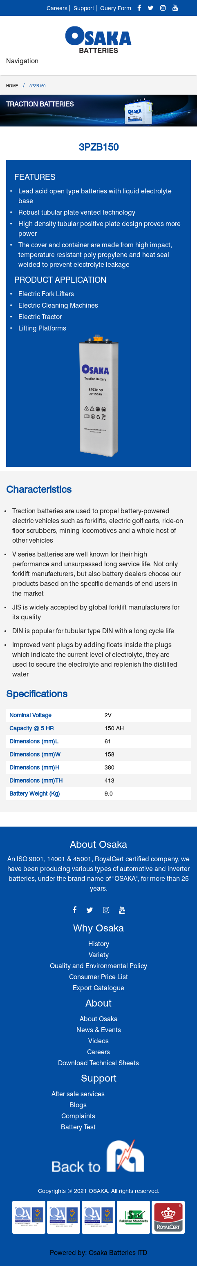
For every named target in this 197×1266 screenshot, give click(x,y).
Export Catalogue (98, 988)
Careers (57, 8)
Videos (98, 1041)
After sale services (78, 1094)
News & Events (98, 1030)
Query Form (115, 8)
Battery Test (78, 1127)
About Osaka (99, 1019)
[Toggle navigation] (182, 65)
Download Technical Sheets (98, 1063)
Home (12, 85)
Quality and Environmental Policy (98, 966)
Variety (99, 955)
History (98, 944)
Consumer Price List (98, 977)
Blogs (78, 1105)
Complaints (78, 1116)
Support (84, 8)
